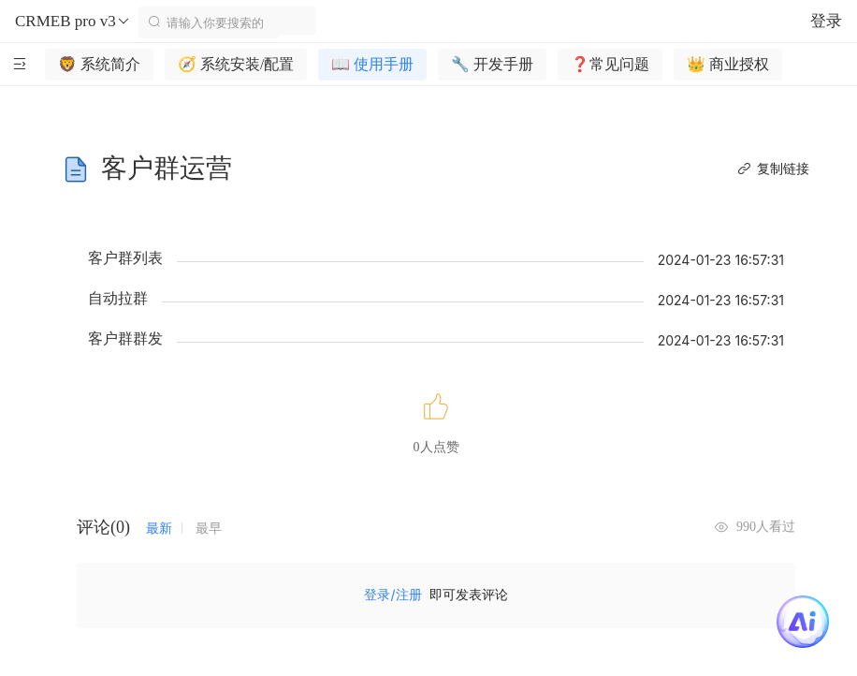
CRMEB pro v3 (73, 22)
